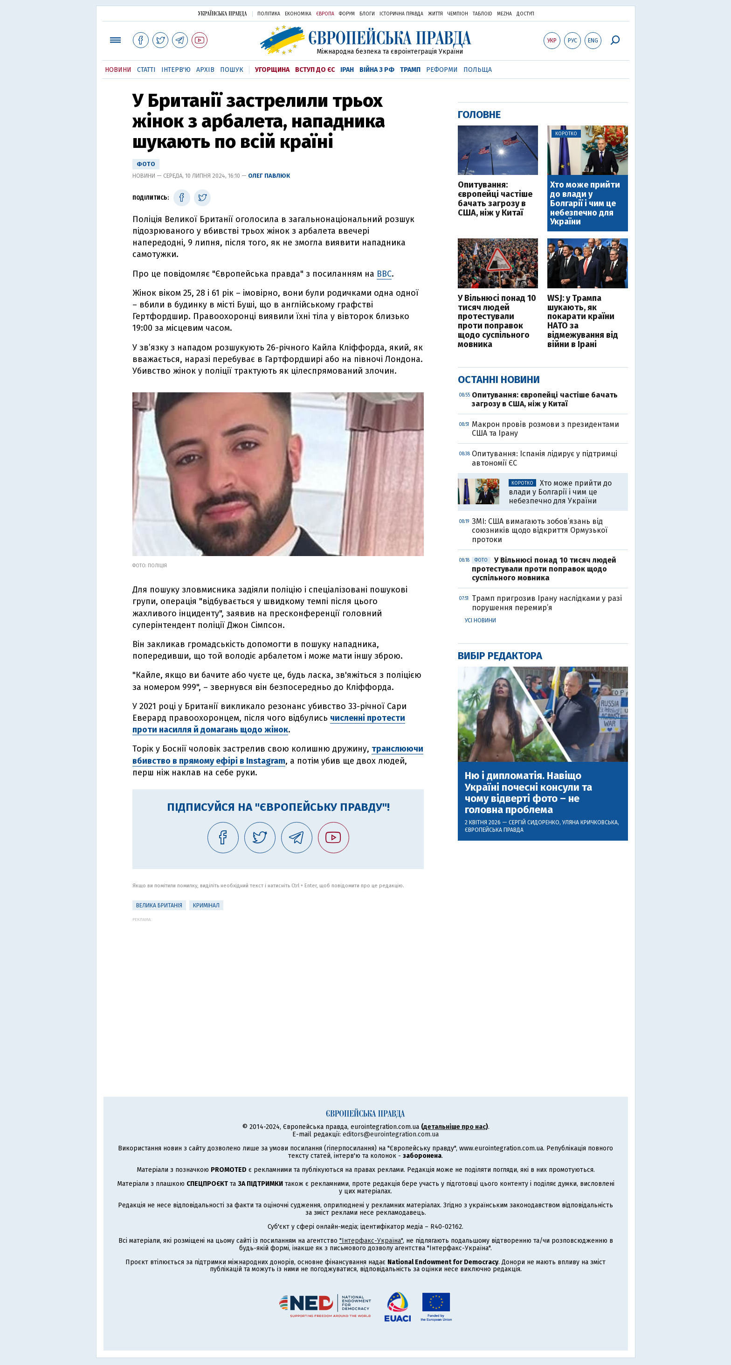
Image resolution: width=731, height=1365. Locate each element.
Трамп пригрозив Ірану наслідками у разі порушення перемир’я (547, 603)
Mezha (504, 14)
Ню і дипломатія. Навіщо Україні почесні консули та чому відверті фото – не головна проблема (528, 792)
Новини (118, 70)
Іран (347, 70)
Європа (325, 14)
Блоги (367, 14)
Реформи (442, 70)
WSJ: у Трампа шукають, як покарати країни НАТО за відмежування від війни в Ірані (582, 321)
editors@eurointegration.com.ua (391, 1134)
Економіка (298, 14)
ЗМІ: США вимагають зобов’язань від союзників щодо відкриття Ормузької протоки (539, 530)
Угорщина (272, 70)
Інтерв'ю (176, 70)
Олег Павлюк (269, 175)
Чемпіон (458, 14)
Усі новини (480, 620)
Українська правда (222, 13)
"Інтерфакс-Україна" (371, 1241)
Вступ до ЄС (315, 70)
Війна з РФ (376, 70)
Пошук (231, 70)
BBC (384, 274)
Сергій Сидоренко (534, 822)
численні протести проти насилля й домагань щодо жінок (268, 724)
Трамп (410, 70)
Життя (435, 14)
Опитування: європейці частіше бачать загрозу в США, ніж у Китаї (495, 199)
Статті (146, 70)
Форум (347, 14)
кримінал (206, 905)
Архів (205, 70)
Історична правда (401, 14)
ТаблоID (482, 14)
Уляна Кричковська (590, 822)
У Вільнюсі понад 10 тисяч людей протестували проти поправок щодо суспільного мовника (497, 321)
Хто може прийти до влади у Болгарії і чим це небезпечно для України (585, 204)
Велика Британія (159, 905)
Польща (477, 70)
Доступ (525, 14)
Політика (268, 14)
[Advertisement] (278, 987)
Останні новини (499, 379)
